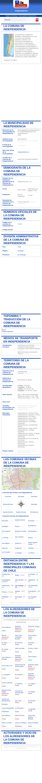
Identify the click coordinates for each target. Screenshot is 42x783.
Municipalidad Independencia (27, 16)
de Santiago (22, 255)
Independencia (21, 11)
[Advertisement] (21, 92)
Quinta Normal (8, 504)
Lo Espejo (18, 553)
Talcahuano (6, 585)
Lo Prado (5, 537)
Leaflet (11, 489)
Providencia (34, 512)
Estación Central (20, 531)
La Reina (31, 553)
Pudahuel (18, 548)
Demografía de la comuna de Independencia (16, 171)
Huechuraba (32, 531)
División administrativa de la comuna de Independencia (20, 240)
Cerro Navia (6, 531)
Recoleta (21, 496)
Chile (19, 247)
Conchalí (8, 496)
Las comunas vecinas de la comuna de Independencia (19, 462)
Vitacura (5, 548)
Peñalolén (5, 597)
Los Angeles (32, 597)
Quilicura (18, 543)
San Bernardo (33, 585)
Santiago (21, 251)
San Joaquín (19, 537)
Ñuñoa (30, 537)
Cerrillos (31, 548)
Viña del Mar (19, 580)
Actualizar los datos (10, 60)
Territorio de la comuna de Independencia (16, 364)
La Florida (31, 574)
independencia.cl (23, 152)
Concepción (32, 591)
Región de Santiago (11, 16)
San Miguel (6, 543)
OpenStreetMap (27, 489)
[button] (5, 471)
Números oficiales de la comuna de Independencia (20, 215)
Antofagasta (6, 580)
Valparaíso (31, 580)
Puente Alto (6, 574)
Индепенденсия (7, 331)
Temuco (4, 592)
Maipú (17, 575)
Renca (17, 526)
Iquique (17, 591)
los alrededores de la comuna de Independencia (19, 612)
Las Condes (6, 552)
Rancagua (18, 597)
